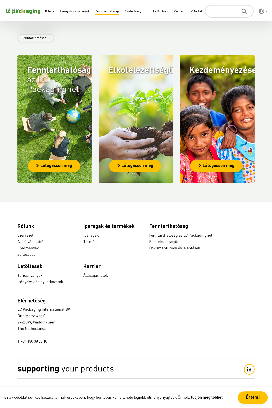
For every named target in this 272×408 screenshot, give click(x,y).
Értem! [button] (253, 397)
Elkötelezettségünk (165, 242)
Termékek (92, 242)
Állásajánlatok (95, 276)
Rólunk (49, 11)
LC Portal (196, 11)
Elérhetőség (133, 11)
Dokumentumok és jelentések (174, 248)
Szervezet (25, 235)
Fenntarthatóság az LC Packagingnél (180, 235)
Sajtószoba (26, 255)
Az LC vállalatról (31, 242)
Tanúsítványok (29, 276)
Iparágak (91, 235)
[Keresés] (229, 11)
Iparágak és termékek (74, 11)
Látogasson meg (54, 166)
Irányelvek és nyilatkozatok (40, 282)
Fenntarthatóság (107, 11)
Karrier (179, 11)
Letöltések (160, 11)
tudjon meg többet (207, 398)
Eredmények (28, 248)
